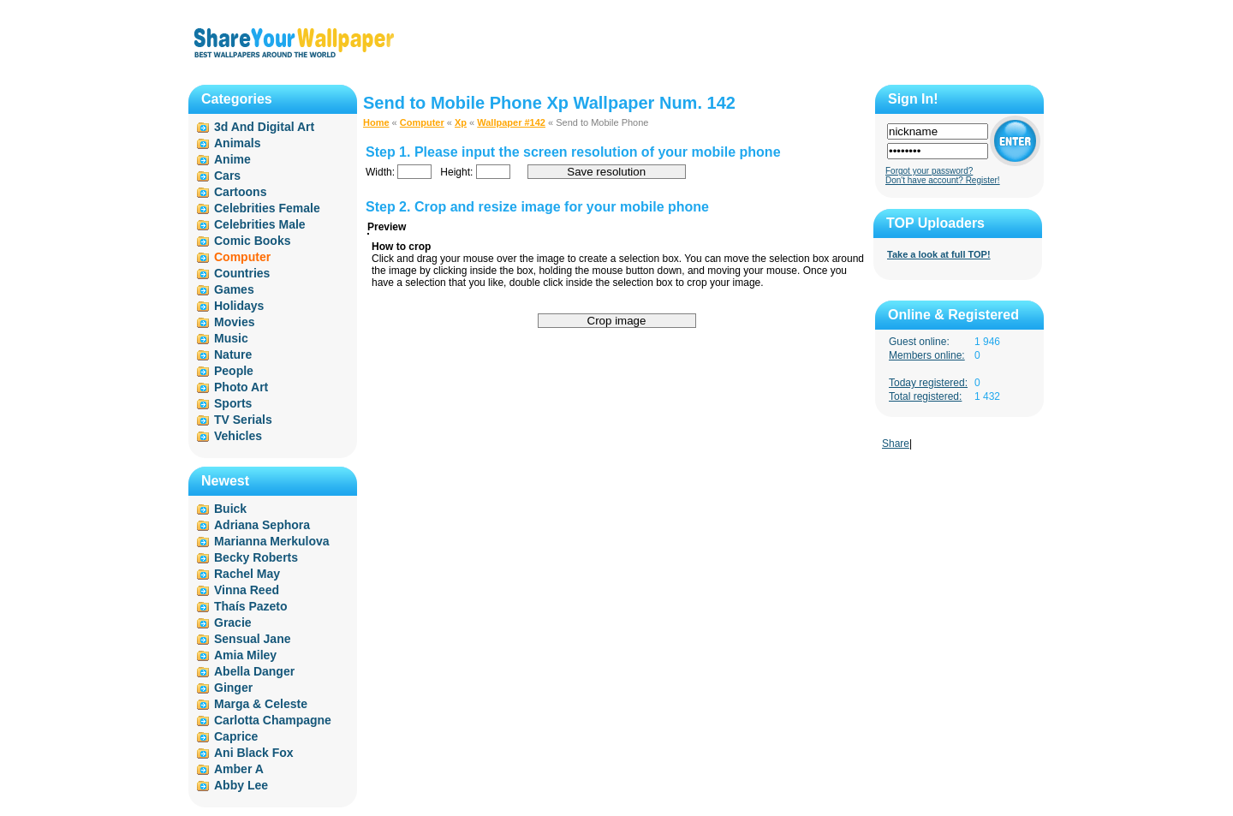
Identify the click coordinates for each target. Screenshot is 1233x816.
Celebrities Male (260, 224)
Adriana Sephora (262, 525)
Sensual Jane (252, 639)
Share (895, 444)
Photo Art (241, 387)
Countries (242, 273)
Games (234, 289)
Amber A (239, 769)
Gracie (233, 622)
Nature (233, 354)
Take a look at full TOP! (939, 254)
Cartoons (240, 192)
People (233, 371)
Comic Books (252, 240)
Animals (237, 143)
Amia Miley (245, 655)
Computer (422, 122)
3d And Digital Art (264, 127)
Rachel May (247, 574)
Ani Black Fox (254, 752)
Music (231, 338)
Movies (234, 322)
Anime (232, 159)
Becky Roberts (256, 557)
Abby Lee (241, 785)
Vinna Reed (246, 590)
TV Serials (243, 419)
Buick (230, 508)
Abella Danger (254, 671)
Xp (461, 122)
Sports (233, 403)
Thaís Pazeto (251, 606)
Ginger (233, 687)
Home (376, 122)
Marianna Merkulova (272, 541)
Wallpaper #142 (511, 122)
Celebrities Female (267, 208)
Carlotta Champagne (272, 720)
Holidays (239, 306)
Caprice (236, 736)
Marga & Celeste (260, 704)
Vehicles (238, 436)
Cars (227, 175)
